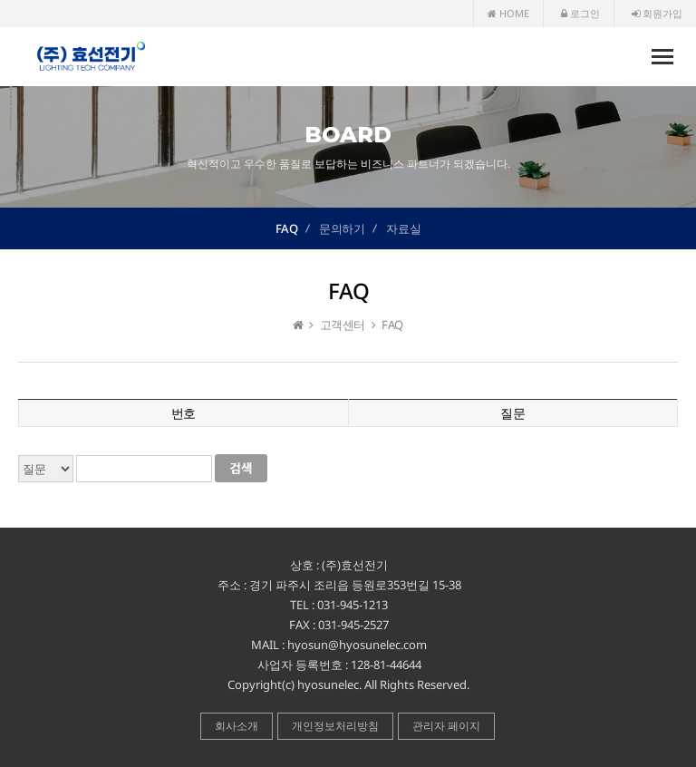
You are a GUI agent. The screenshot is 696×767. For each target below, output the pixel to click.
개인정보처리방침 (335, 725)
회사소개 (236, 725)
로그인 (580, 13)
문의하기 (341, 228)
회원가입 (657, 13)
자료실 (403, 228)
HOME (508, 13)
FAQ (287, 228)
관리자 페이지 (446, 725)
